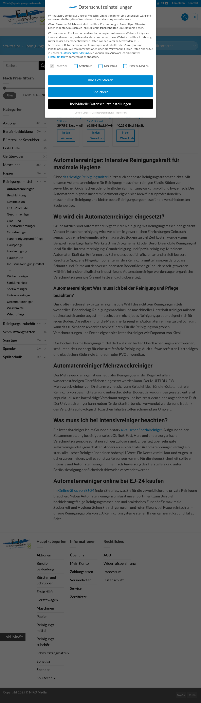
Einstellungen (56, 55)
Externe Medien (136, 64)
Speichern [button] (100, 90)
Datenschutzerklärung (75, 51)
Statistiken (83, 64)
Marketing (107, 64)
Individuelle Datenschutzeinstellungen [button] (100, 102)
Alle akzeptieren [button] (100, 78)
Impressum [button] (121, 111)
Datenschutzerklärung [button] (103, 111)
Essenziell (59, 64)
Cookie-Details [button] (82, 111)
